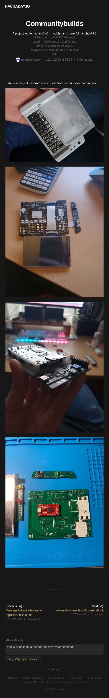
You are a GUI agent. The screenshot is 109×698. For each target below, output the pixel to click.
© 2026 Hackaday (54, 689)
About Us (12, 678)
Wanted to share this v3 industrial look (80, 610)
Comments (85, 59)
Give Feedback (56, 678)
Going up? (54, 670)
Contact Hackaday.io (32, 678)
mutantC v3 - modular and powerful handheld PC (64, 33)
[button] (100, 6)
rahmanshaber (28, 59)
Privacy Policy (94, 678)
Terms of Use (75, 678)
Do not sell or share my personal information (64, 682)
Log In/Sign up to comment (23, 659)
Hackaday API (29, 682)
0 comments (34, 619)
